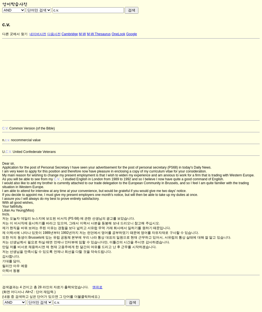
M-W (82, 34)
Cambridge (70, 34)
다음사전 (54, 34)
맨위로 (97, 287)
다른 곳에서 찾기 (15, 34)
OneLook (118, 34)
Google (131, 34)
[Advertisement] (131, 79)
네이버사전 (38, 34)
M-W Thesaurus (99, 34)
